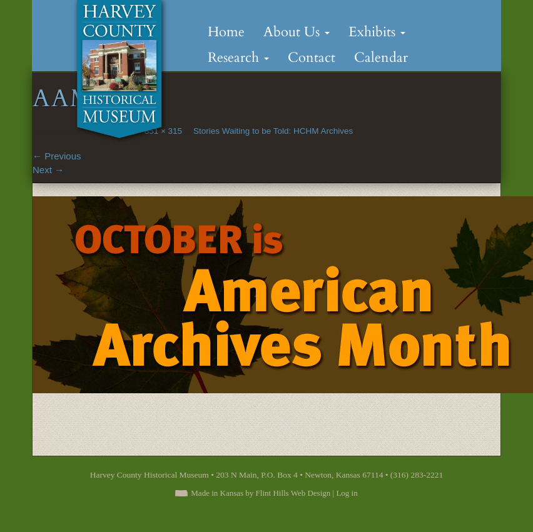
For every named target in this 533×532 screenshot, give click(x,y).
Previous (57, 156)
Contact (311, 57)
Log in (346, 493)
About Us (296, 32)
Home (226, 32)
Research (238, 57)
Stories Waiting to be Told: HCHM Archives (273, 131)
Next (48, 169)
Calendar (381, 57)
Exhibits (376, 32)
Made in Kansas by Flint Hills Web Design (260, 493)
